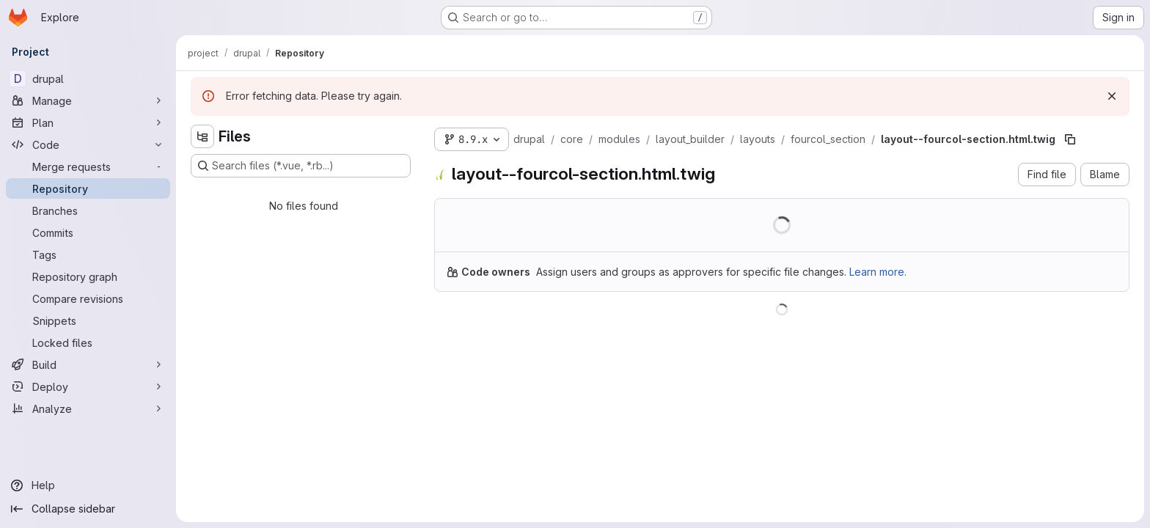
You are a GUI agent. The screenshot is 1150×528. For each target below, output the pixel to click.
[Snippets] (88, 320)
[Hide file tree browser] (202, 136)
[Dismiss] (1112, 96)
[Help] (88, 485)
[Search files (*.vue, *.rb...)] (301, 165)
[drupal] (88, 78)
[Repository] (88, 188)
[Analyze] (88, 408)
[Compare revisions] (88, 298)
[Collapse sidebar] (88, 509)
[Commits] (88, 232)
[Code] (88, 144)
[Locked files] (88, 342)
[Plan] (88, 122)
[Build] (88, 364)
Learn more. (878, 271)
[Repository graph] (88, 276)
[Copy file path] (1070, 139)
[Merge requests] (88, 166)
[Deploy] (88, 386)
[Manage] (88, 100)
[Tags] (88, 254)
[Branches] (88, 210)
